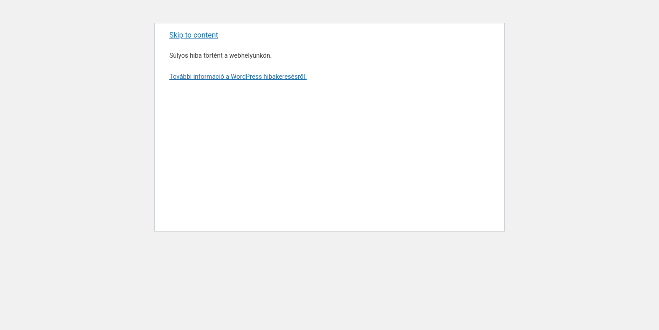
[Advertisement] (329, 155)
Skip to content (193, 35)
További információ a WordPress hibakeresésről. (238, 76)
